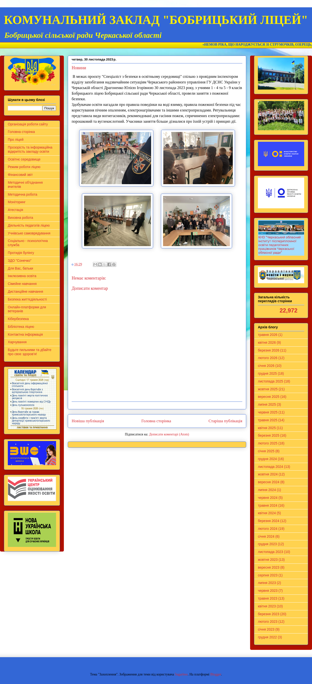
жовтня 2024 (268, 474)
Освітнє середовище (24, 159)
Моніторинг (17, 202)
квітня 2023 (267, 606)
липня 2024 (267, 490)
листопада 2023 (270, 552)
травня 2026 (267, 335)
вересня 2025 (268, 397)
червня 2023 (268, 591)
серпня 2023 (268, 575)
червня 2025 (268, 412)
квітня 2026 (267, 342)
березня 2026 (268, 350)
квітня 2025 (267, 428)
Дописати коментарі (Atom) (169, 434)
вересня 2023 (268, 567)
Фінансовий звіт (20, 175)
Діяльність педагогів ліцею (29, 225)
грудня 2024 (267, 459)
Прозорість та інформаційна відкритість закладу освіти (30, 149)
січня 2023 (266, 629)
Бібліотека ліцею (21, 327)
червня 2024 (268, 498)
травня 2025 (267, 420)
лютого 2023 (267, 622)
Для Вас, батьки (20, 268)
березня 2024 (268, 521)
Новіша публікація (88, 421)
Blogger (215, 674)
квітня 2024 (267, 513)
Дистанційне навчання (25, 291)
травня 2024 (267, 505)
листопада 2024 (270, 467)
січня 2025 (266, 451)
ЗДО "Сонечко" (19, 260)
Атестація (15, 210)
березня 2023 (268, 614)
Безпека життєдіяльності (27, 299)
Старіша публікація (225, 421)
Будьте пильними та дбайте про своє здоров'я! (29, 352)
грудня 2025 (267, 373)
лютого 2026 (267, 358)
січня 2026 (266, 366)
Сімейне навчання (22, 284)
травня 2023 (267, 598)
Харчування (17, 342)
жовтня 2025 (268, 389)
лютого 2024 (267, 529)
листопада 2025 (270, 381)
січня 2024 (266, 536)
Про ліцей (15, 139)
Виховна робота (20, 218)
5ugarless (181, 674)
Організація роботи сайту (28, 124)
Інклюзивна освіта (22, 276)
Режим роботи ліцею (24, 167)
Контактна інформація (25, 334)
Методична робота (22, 194)
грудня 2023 (267, 544)
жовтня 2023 (268, 560)
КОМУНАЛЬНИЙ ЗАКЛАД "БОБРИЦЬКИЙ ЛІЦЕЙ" (156, 20)
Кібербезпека (18, 319)
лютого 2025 (267, 443)
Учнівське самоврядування (29, 233)
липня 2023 (267, 583)
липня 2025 (267, 404)
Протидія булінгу (21, 253)
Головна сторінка (156, 421)
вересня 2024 (268, 482)
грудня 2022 (267, 637)
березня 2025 (268, 435)
